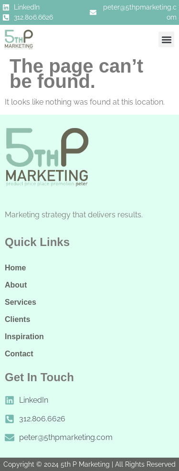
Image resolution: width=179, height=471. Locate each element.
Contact (19, 354)
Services (20, 302)
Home (15, 268)
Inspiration (24, 336)
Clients (17, 319)
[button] (166, 39)
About (16, 285)
